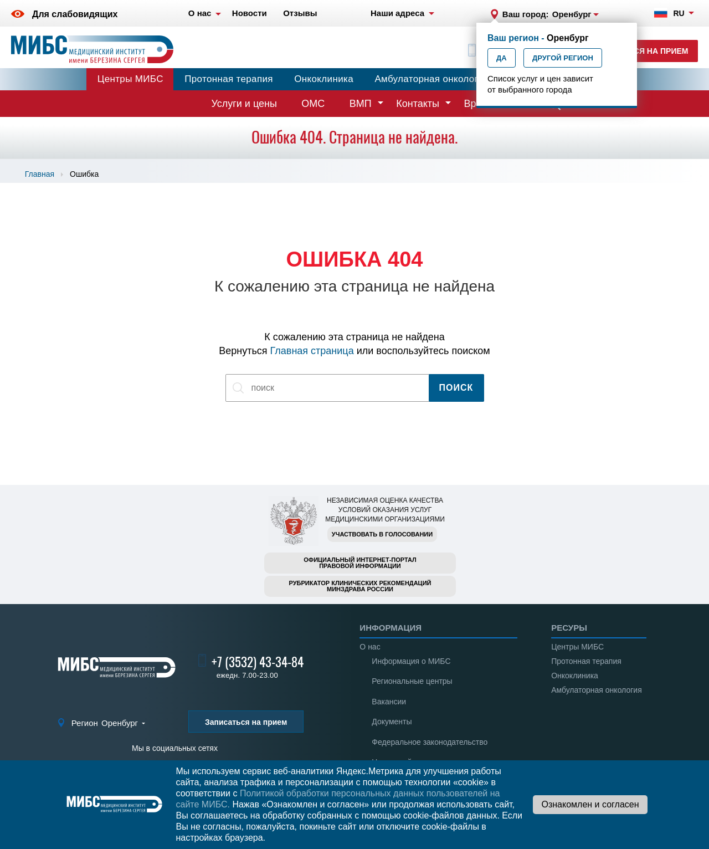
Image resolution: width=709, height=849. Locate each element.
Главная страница (312, 350)
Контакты (417, 103)
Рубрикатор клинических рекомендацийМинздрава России (360, 586)
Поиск (456, 387)
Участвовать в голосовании (382, 534)
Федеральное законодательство (429, 742)
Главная (39, 174)
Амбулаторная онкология (431, 79)
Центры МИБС (130, 79)
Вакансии (389, 701)
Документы (392, 721)
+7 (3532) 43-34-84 (258, 662)
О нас (369, 646)
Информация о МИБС (411, 661)
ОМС (313, 103)
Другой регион (562, 58)
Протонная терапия (228, 79)
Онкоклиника (323, 79)
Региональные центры (412, 681)
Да (501, 58)
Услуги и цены (244, 103)
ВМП (361, 103)
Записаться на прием (640, 51)
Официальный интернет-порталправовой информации (360, 562)
